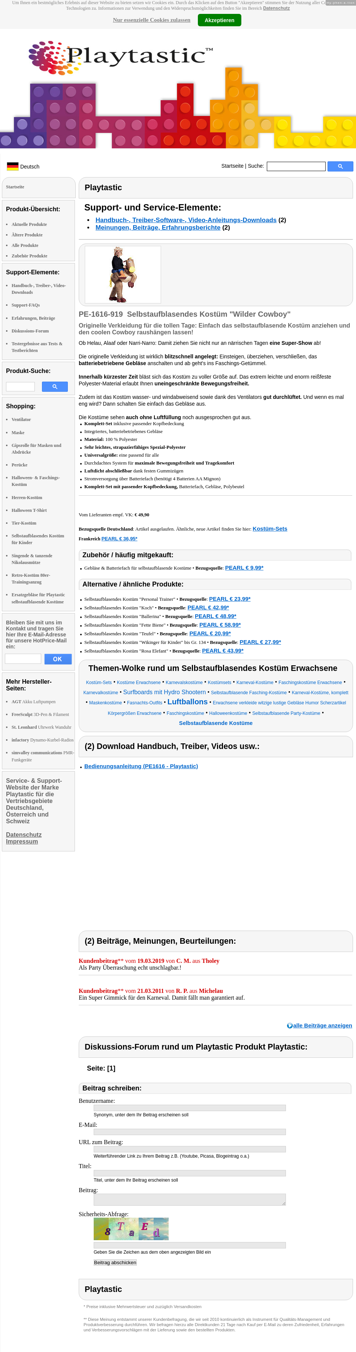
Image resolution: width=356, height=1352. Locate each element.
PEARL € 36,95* (120, 538)
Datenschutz (276, 8)
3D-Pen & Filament (40, 714)
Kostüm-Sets (270, 528)
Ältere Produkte (27, 235)
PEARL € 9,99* (244, 567)
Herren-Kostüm (27, 497)
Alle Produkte (25, 245)
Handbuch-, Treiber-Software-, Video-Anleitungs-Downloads (186, 220)
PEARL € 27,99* (260, 642)
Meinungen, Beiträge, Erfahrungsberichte (158, 227)
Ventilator (21, 419)
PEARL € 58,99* (220, 624)
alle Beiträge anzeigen (322, 1025)
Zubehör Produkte (29, 256)
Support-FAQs (26, 305)
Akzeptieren (219, 20)
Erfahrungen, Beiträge (33, 318)
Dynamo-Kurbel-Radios (43, 740)
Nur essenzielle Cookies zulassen (151, 20)
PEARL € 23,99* (230, 599)
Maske (18, 432)
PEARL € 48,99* (215, 616)
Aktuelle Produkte (29, 224)
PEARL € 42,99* (208, 607)
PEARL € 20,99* (210, 633)
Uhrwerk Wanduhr (41, 727)
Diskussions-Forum (30, 331)
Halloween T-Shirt (29, 510)
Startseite (232, 166)
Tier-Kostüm (24, 523)
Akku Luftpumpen (33, 701)
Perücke (19, 465)
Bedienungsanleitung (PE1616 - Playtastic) (141, 766)
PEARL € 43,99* (223, 650)
